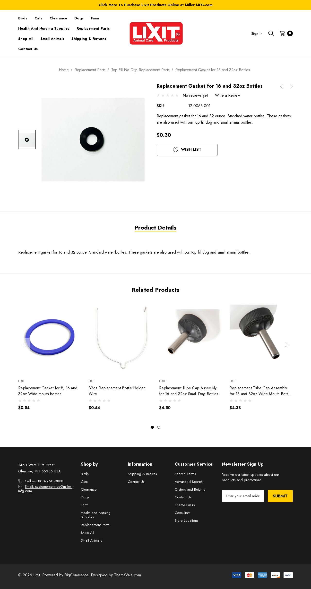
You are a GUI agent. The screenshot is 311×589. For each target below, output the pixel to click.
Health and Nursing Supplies (96, 515)
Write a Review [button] (227, 95)
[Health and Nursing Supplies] (44, 28)
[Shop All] (26, 39)
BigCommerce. (78, 575)
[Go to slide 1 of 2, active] (152, 427)
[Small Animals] (52, 39)
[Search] (270, 33)
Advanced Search (189, 481)
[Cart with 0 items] (284, 33)
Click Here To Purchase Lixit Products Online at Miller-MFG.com (155, 5)
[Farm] (95, 18)
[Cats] (38, 18)
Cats (84, 481)
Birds (85, 474)
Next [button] (287, 344)
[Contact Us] (28, 49)
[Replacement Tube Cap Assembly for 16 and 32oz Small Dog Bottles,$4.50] (190, 337)
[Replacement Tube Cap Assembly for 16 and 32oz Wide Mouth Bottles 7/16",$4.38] (261, 337)
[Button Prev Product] (283, 86)
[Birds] (23, 18)
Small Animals (91, 540)
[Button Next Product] (289, 86)
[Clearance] (58, 18)
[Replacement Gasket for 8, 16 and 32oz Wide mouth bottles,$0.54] (49, 337)
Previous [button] (24, 344)
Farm (84, 505)
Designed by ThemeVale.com (116, 575)
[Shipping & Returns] (89, 39)
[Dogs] (79, 18)
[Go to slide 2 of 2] (158, 427)
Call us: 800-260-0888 (44, 481)
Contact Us (136, 481)
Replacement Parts (95, 525)
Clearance (89, 489)
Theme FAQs (185, 505)
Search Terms (185, 474)
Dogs (85, 497)
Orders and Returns (190, 489)
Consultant (182, 512)
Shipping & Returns (142, 474)
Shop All (87, 532)
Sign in (256, 33)
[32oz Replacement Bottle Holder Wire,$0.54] (120, 337)
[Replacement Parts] (93, 28)
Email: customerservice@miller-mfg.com (45, 489)
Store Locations (187, 520)
